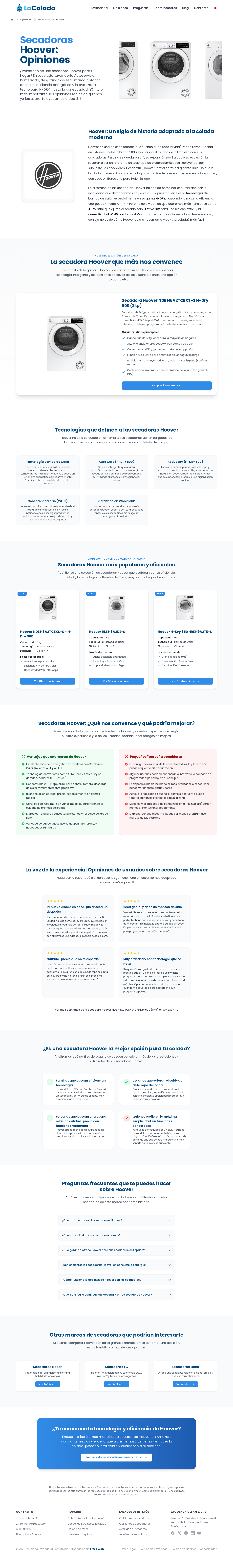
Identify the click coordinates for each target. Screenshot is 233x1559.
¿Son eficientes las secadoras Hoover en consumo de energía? (116, 1265)
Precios (36, 1534)
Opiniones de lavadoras (134, 1518)
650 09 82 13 (24, 1529)
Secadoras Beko (185, 1366)
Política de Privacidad (154, 1549)
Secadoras (44, 19)
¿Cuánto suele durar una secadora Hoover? (116, 1235)
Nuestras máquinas (80, 1534)
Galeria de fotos (78, 1529)
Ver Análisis (48, 1384)
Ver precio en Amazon (166, 385)
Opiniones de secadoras (134, 1524)
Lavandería (99, 8)
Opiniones (120, 8)
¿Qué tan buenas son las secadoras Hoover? (116, 1220)
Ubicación (23, 1534)
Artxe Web (96, 1549)
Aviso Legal (128, 1549)
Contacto (201, 8)
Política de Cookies (183, 1549)
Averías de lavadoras (133, 1529)
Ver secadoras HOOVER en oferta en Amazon (116, 1457)
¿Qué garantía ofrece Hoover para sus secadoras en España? (116, 1250)
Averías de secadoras (133, 1534)
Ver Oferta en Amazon (47, 681)
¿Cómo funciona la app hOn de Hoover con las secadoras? (116, 1280)
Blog (185, 8)
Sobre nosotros (165, 8)
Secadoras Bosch (48, 1366)
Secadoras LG (116, 1366)
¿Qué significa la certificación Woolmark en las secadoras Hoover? (116, 1295)
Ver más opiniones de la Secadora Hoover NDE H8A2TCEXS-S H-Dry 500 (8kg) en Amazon (117, 1010)
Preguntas (140, 8)
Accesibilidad (208, 1549)
